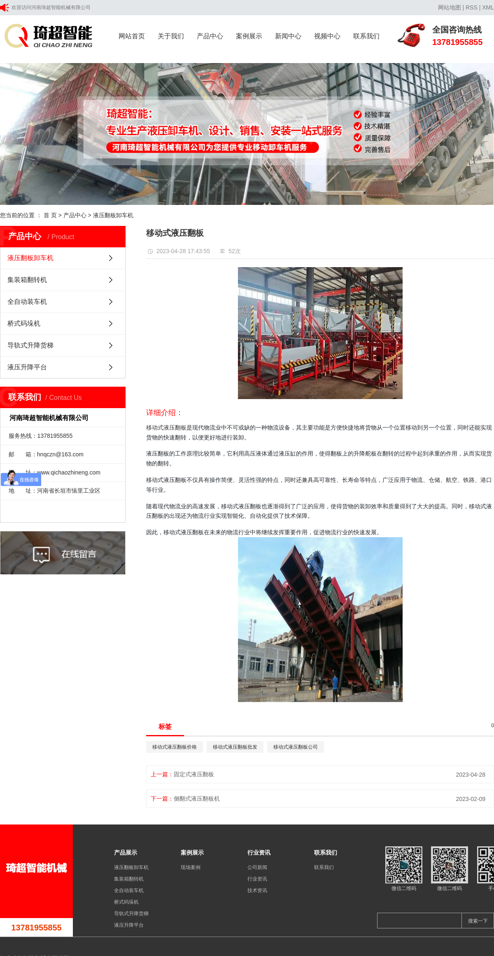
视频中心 (327, 36)
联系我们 (366, 36)
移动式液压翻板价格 (174, 747)
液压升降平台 (27, 367)
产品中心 (210, 36)
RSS (472, 7)
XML (488, 7)
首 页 (50, 215)
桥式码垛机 (23, 323)
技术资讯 (257, 890)
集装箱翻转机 (27, 279)
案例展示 (249, 36)
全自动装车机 (27, 301)
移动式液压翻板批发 (235, 747)
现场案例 (190, 867)
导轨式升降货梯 (30, 345)
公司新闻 (257, 867)
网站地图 (449, 7)
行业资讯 (257, 879)
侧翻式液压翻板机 (197, 798)
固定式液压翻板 (194, 774)
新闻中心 (288, 36)
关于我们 (171, 36)
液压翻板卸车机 (113, 215)
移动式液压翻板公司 (295, 747)
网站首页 (132, 36)
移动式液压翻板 (166, 427)
